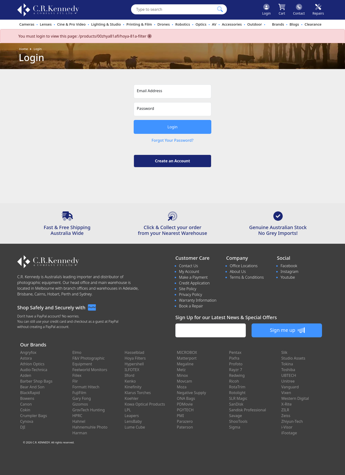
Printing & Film (139, 24)
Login (38, 49)
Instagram (289, 271)
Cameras (26, 24)
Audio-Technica (33, 369)
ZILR (285, 410)
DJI (22, 427)
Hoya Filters (135, 358)
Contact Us (188, 265)
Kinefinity (133, 387)
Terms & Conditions (247, 277)
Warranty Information (197, 300)
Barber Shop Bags (36, 381)
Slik (284, 352)
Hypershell (134, 364)
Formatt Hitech (85, 387)
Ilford (129, 375)
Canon (26, 404)
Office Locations (244, 265)
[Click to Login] (266, 10)
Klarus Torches (138, 392)
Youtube (288, 277)
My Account (189, 271)
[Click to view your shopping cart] (282, 10)
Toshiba (288, 369)
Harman (79, 432)
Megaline (185, 364)
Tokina (287, 364)
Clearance (313, 24)
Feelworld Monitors (89, 369)
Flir (75, 381)
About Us (238, 271)
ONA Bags (186, 398)
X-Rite (286, 404)
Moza (182, 387)
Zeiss (285, 415)
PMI (180, 415)
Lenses (46, 24)
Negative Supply (191, 392)
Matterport (187, 358)
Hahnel (78, 421)
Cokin (25, 410)
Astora (26, 358)
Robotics (182, 24)
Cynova (26, 421)
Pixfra (234, 358)
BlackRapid (30, 392)
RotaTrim (237, 387)
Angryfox (28, 352)
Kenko (130, 381)
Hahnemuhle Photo (89, 427)
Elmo (76, 352)
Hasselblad (134, 352)
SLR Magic (238, 398)
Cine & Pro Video (71, 24)
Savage (235, 415)
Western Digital (295, 398)
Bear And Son (32, 387)
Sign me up (287, 330)
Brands (278, 24)
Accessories (232, 24)
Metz (181, 369)
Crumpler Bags (33, 415)
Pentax (235, 352)
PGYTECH (185, 410)
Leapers (132, 415)
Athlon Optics (32, 364)
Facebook (289, 265)
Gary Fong (81, 398)
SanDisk (236, 404)
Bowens (27, 398)
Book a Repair (191, 306)
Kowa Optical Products (145, 404)
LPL (128, 410)
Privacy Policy (190, 294)
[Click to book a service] (318, 10)
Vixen (286, 392)
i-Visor (287, 427)
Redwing (237, 375)
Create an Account (172, 161)
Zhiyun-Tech (292, 421)
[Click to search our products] (220, 9)
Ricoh (234, 381)
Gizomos (80, 404)
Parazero (185, 421)
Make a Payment (193, 277)
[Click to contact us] (299, 10)
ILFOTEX (132, 369)
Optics (201, 24)
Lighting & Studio (106, 24)
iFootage (289, 432)
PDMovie (185, 404)
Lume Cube (135, 427)
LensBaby (133, 421)
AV (214, 24)
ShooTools (238, 421)
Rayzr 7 (235, 369)
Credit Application (194, 283)
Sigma (234, 427)
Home (23, 49)
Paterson (185, 427)
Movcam (184, 381)
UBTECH (288, 375)
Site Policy (187, 288)
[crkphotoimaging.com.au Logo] (48, 9)
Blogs (294, 24)
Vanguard (290, 387)
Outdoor (254, 24)
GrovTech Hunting (88, 410)
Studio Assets (293, 358)
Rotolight (237, 392)
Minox (182, 375)
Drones (163, 24)
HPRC (77, 415)
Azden (25, 375)
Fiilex (76, 375)
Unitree (288, 381)
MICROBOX (187, 352)
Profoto (235, 364)
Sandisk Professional (247, 410)
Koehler (131, 398)
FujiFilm (79, 392)
